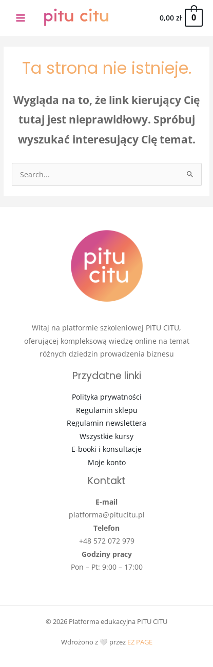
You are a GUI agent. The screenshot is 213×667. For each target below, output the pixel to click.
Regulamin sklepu (107, 410)
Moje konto (107, 462)
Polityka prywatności (107, 397)
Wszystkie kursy (106, 436)
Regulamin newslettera (106, 423)
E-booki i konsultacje (106, 449)
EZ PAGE (139, 642)
